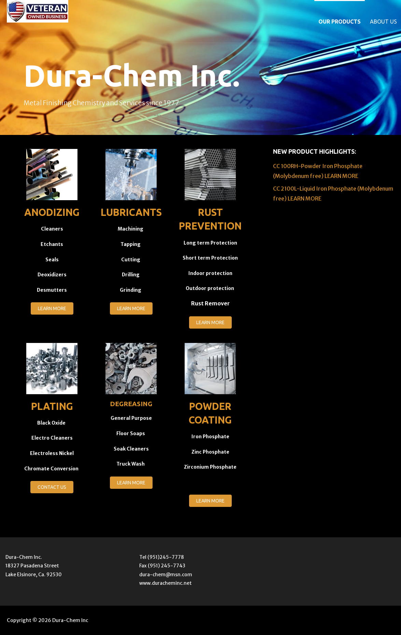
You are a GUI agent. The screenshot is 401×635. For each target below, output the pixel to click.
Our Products (339, 21)
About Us (383, 21)
